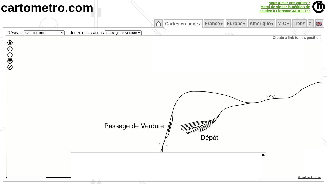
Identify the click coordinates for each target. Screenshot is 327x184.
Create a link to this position (297, 38)
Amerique (262, 23)
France (214, 23)
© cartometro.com (310, 177)
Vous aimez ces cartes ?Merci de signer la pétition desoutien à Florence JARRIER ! (284, 7)
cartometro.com (47, 8)
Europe (236, 23)
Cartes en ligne (184, 23)
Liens (300, 23)
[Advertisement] (166, 166)
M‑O (284, 23)
